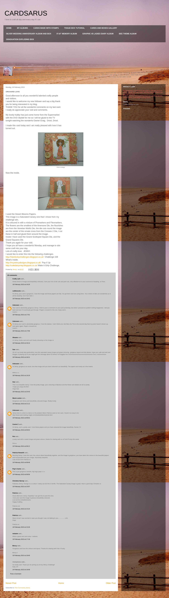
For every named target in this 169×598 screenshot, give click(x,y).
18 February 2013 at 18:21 (21, 357)
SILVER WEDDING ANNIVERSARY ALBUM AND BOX (28, 34)
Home (61, 583)
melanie (15, 533)
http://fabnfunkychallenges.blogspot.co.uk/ (25, 257)
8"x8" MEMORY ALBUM (67, 34)
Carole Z (15, 424)
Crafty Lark (16, 279)
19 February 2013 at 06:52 (21, 418)
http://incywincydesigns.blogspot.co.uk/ (23, 262)
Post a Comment (15, 574)
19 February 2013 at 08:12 (21, 446)
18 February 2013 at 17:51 (21, 315)
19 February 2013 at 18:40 (21, 555)
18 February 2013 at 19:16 (21, 375)
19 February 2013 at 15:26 (21, 527)
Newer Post (11, 583)
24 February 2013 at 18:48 (21, 569)
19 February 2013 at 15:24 (21, 509)
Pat (13, 436)
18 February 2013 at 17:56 (21, 331)
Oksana (15, 337)
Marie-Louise (17, 398)
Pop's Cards (16, 469)
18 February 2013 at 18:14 (21, 343)
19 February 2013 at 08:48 (21, 462)
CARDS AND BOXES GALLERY (103, 28)
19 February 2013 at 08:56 (21, 474)
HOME (9, 28)
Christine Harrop (18, 481)
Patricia (15, 493)
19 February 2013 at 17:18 (21, 539)
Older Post (111, 583)
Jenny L (18, 67)
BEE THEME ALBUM (127, 34)
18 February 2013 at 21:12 (21, 404)
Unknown (15, 305)
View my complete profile (11, 79)
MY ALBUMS (22, 28)
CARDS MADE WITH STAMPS (46, 28)
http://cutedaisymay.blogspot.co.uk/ (21, 265)
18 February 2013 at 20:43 (21, 392)
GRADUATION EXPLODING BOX (20, 39)
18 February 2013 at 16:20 (21, 284)
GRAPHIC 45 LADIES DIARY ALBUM (97, 34)
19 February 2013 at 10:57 (21, 486)
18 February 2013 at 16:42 (21, 298)
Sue (13, 349)
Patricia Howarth (18, 452)
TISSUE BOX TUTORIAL (74, 28)
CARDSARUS (26, 13)
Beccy (14, 546)
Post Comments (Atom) (22, 588)
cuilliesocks (16, 291)
